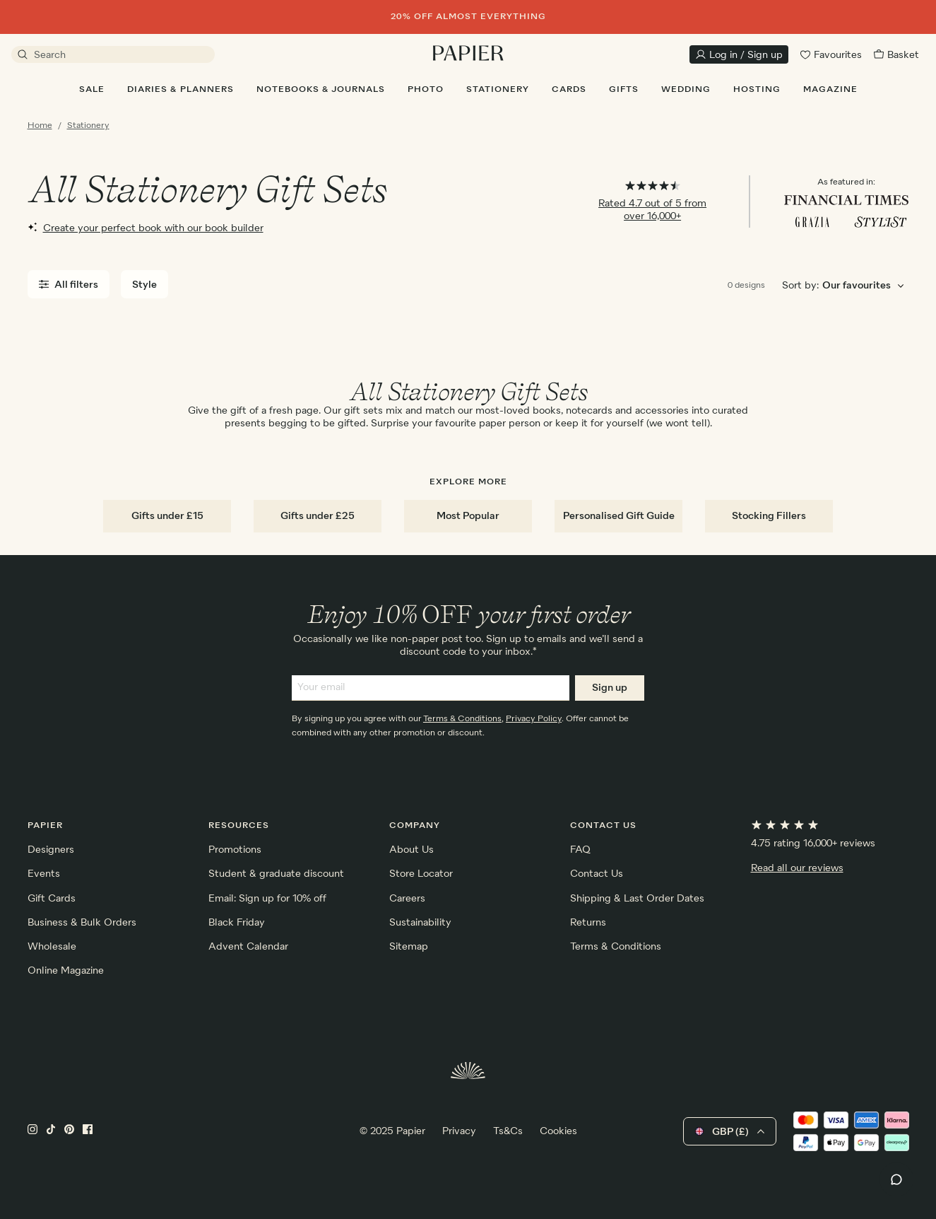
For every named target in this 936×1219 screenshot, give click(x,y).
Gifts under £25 (317, 516)
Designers (51, 850)
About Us (411, 850)
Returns (588, 923)
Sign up (609, 688)
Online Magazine (66, 971)
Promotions (234, 850)
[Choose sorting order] (865, 286)
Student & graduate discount (276, 874)
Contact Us (596, 874)
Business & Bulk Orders (82, 923)
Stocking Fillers (769, 516)
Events (44, 874)
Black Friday (236, 923)
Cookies (558, 1131)
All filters (68, 284)
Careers (407, 899)
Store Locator (421, 874)
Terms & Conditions (462, 719)
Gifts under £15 (167, 516)
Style (144, 285)
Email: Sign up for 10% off (267, 899)
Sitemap (408, 947)
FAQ (580, 850)
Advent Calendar (248, 947)
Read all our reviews (797, 868)
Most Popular (468, 516)
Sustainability (420, 923)
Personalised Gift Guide (619, 516)
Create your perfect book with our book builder (145, 227)
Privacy (459, 1131)
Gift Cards (52, 899)
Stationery (88, 126)
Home (40, 126)
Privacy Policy (534, 719)
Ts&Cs (508, 1131)
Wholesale (52, 947)
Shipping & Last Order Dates (637, 899)
